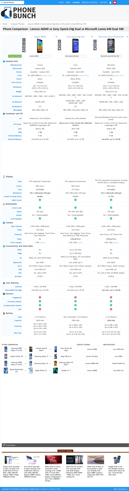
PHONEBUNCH (24, 13)
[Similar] (42, 242)
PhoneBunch (15, 489)
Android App (34, 489)
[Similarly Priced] (47, 75)
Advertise (25, 489)
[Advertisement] (65, 157)
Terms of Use (55, 489)
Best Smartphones (120, 489)
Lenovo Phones (83, 344)
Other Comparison (10, 344)
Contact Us (44, 489)
